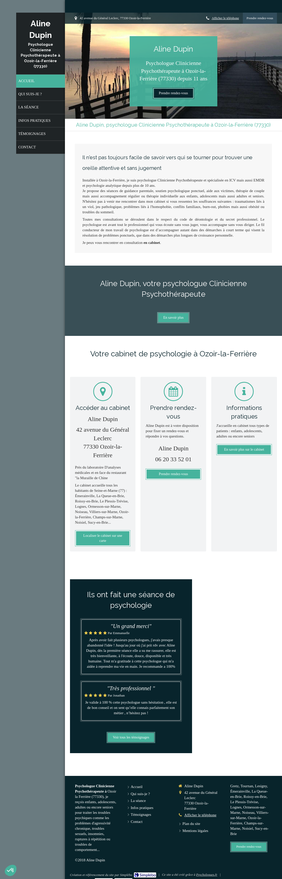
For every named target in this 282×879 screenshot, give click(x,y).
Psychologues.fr (206, 874)
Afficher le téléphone (225, 18)
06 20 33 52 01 (173, 459)
